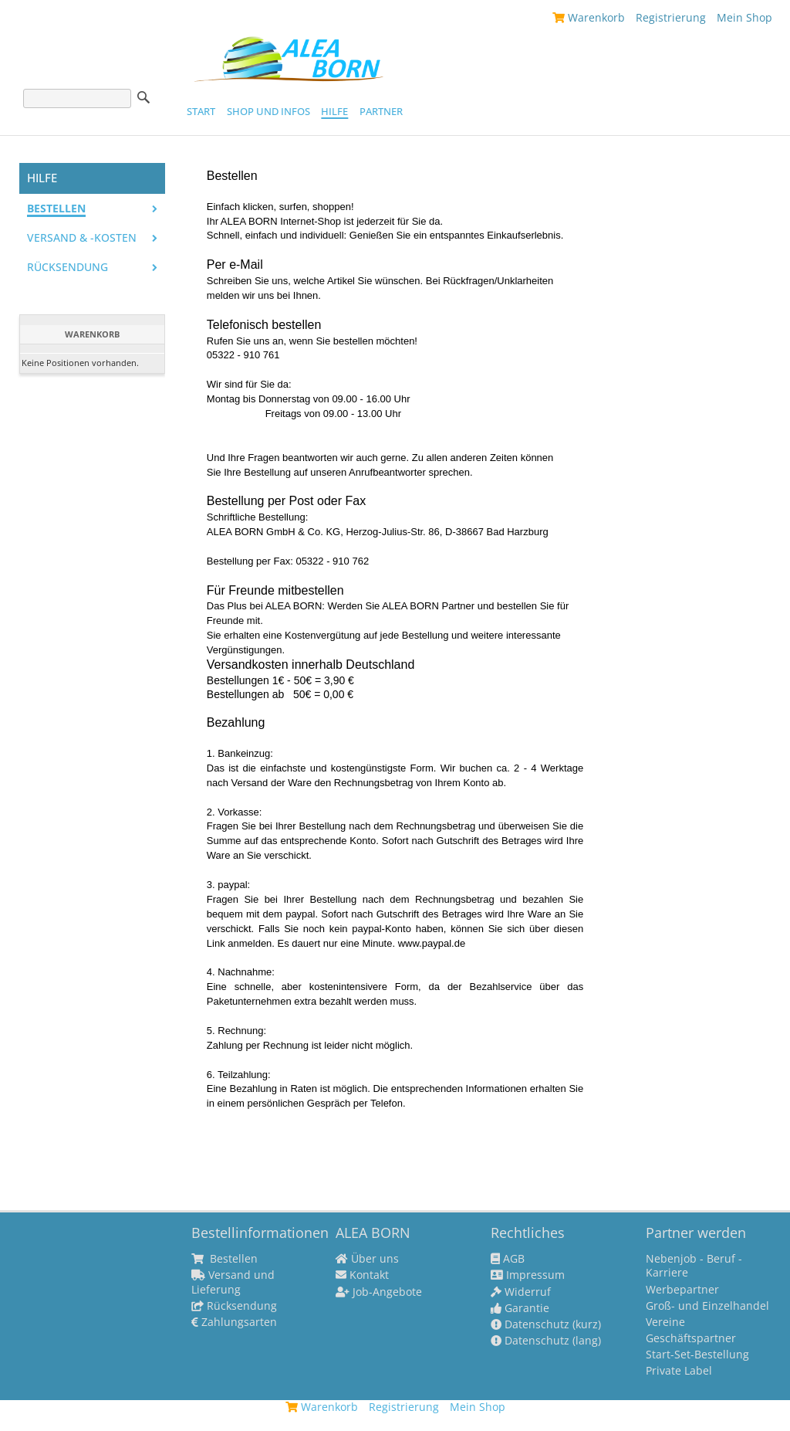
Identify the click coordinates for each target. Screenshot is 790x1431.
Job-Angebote (379, 1292)
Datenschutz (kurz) (546, 1324)
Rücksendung (67, 267)
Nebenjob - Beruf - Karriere (694, 1266)
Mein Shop (744, 17)
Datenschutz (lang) (546, 1341)
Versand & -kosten (82, 238)
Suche (143, 97)
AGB (508, 1259)
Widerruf (521, 1292)
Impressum (528, 1275)
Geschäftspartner (691, 1338)
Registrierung (671, 17)
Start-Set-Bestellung (697, 1354)
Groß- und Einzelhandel (707, 1306)
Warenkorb (588, 17)
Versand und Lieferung (233, 1282)
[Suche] (77, 98)
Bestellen (56, 208)
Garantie (520, 1308)
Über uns (367, 1259)
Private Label (679, 1371)
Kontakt (362, 1275)
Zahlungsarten (234, 1322)
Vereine (665, 1322)
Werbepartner (682, 1290)
